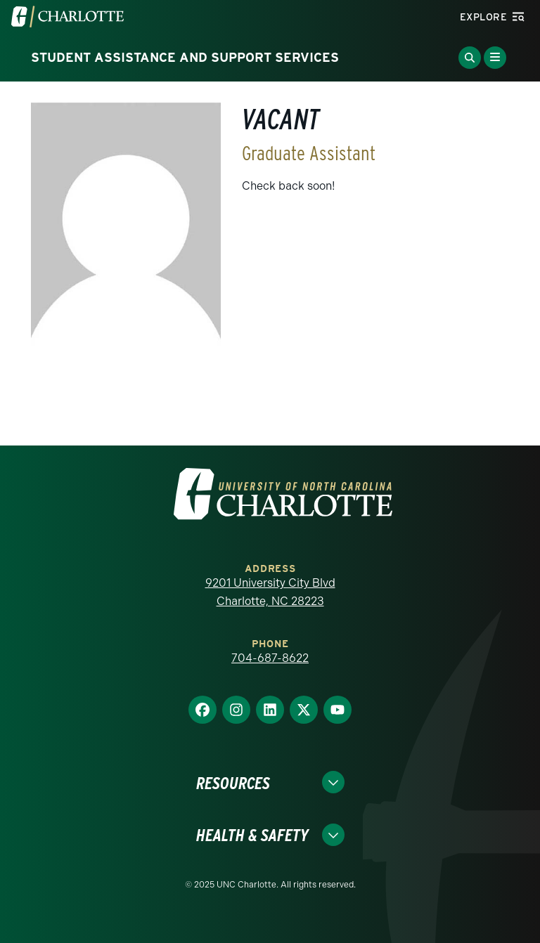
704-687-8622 (270, 658)
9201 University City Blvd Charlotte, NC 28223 (270, 592)
